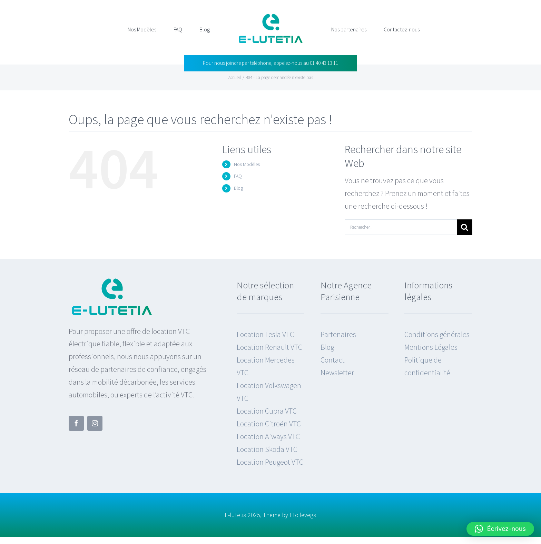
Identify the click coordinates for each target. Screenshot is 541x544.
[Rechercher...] (401, 227)
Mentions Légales (431, 347)
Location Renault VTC (269, 347)
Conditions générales (437, 334)
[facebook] (76, 423)
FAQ (238, 176)
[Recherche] (464, 227)
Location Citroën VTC (269, 423)
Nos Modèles (247, 164)
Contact (333, 360)
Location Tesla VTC (265, 334)
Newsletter (337, 372)
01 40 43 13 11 (324, 63)
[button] (500, 529)
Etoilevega (302, 515)
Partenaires (338, 334)
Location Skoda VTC (267, 449)
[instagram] (94, 423)
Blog (238, 188)
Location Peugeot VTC (270, 462)
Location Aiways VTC (268, 436)
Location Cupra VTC (267, 411)
